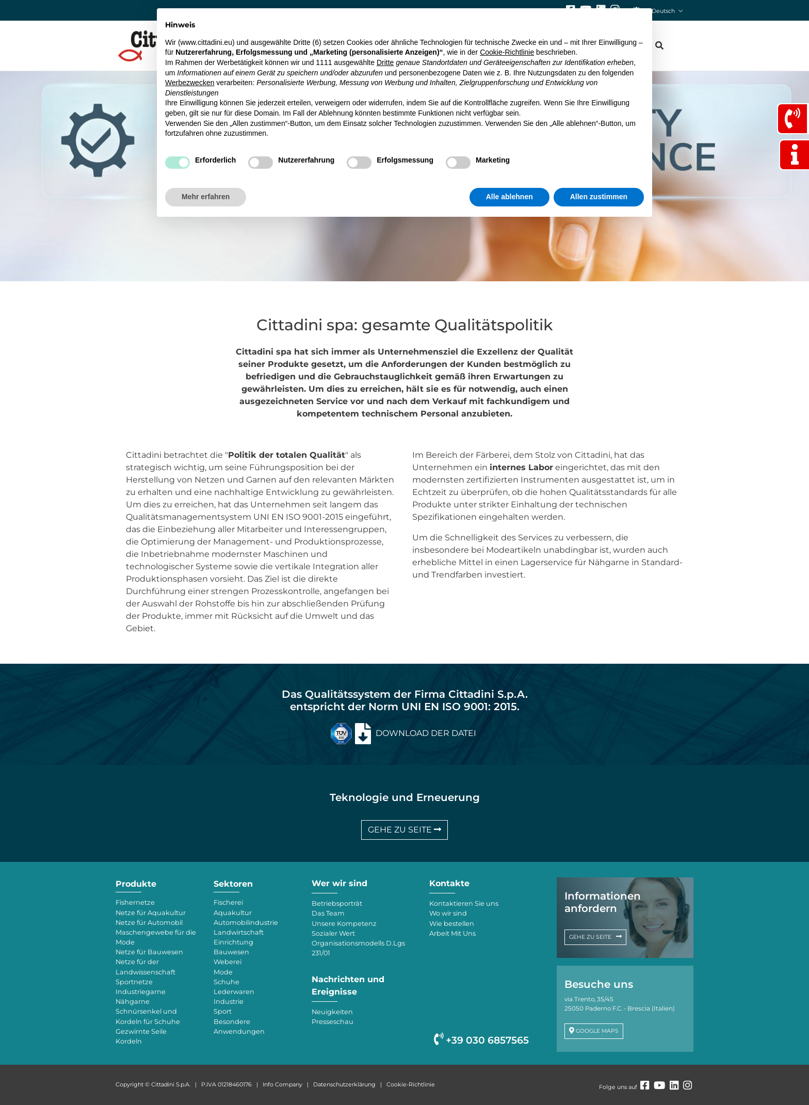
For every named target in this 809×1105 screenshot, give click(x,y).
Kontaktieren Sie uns (463, 903)
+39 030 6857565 (481, 1040)
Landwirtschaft (239, 932)
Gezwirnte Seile (141, 1031)
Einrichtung (233, 942)
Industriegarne (141, 992)
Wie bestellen (451, 923)
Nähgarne (133, 1001)
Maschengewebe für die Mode (156, 937)
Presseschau (332, 1022)
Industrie (229, 1001)
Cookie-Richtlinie (410, 1084)
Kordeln (129, 1041)
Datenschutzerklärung (344, 1084)
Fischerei (228, 902)
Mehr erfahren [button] (206, 197)
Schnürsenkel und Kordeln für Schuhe (148, 1016)
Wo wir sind (448, 913)
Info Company (282, 1084)
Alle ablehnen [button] (509, 197)
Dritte (385, 62)
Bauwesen (231, 952)
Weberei (227, 962)
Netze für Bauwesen (149, 952)
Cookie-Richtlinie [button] (507, 52)
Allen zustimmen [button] (598, 197)
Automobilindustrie (246, 922)
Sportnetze (134, 982)
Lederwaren (234, 992)
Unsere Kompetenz (344, 923)
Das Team (328, 913)
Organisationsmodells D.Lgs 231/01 (358, 948)
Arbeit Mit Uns (452, 933)
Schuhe (226, 982)
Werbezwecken (189, 82)
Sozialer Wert (333, 933)
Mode (223, 972)
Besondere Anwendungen (239, 1026)
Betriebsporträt (337, 903)
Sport (223, 1011)
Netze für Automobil (149, 922)
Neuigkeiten (332, 1012)
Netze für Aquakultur (151, 913)
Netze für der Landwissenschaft (145, 966)
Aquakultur (233, 913)
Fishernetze (135, 902)
